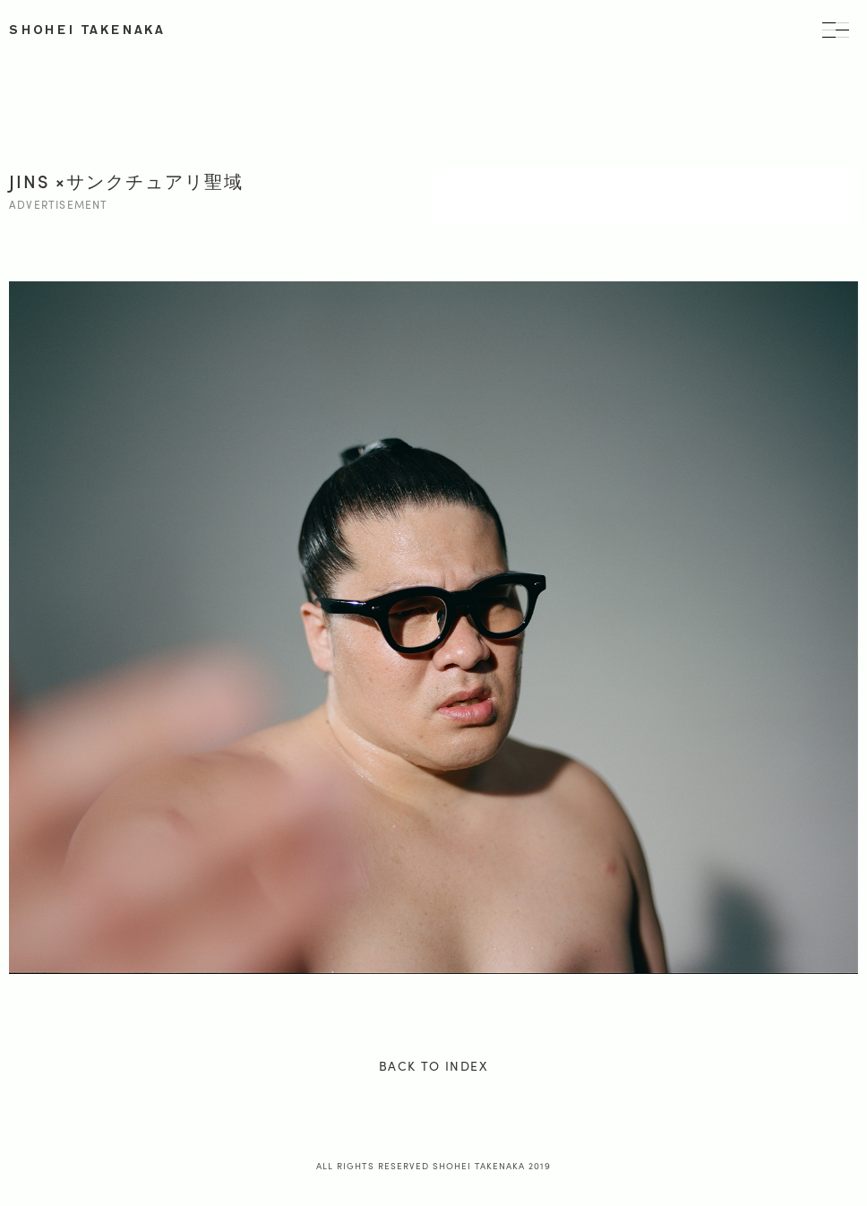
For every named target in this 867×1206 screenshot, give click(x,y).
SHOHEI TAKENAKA (87, 30)
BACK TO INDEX (433, 1065)
